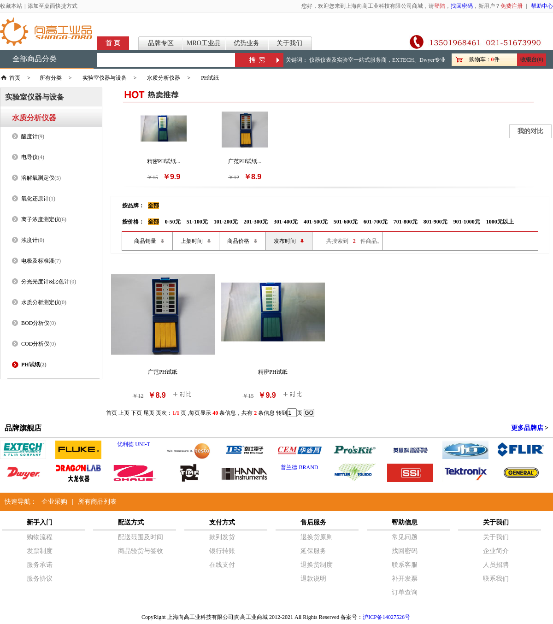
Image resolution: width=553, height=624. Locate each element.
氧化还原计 (35, 198)
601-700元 (376, 221)
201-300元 (256, 221)
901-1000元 (466, 221)
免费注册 (511, 6)
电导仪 (29, 157)
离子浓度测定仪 (40, 219)
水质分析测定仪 (40, 302)
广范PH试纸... (244, 161)
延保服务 (313, 550)
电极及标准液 (37, 261)
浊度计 (29, 240)
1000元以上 (500, 221)
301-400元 (286, 221)
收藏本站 (11, 6)
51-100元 (197, 221)
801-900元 (435, 221)
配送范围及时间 (140, 537)
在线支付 (222, 564)
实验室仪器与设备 (104, 78)
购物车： (480, 59)
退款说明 (313, 578)
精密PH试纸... (163, 161)
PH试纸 (210, 78)
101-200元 (226, 221)
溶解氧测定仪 (37, 178)
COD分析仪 (35, 344)
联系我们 (496, 578)
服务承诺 (40, 564)
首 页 (113, 43)
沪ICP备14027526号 (386, 617)
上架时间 (192, 241)
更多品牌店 (527, 427)
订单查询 (405, 592)
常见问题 (405, 537)
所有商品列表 (97, 501)
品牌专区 (161, 43)
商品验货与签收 (140, 550)
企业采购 (54, 501)
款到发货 (222, 537)
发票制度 (40, 550)
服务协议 (40, 578)
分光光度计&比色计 (45, 281)
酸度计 (29, 136)
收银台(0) (531, 59)
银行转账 (222, 550)
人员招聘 (496, 564)
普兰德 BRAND (299, 467)
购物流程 (40, 537)
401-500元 (316, 221)
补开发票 (405, 578)
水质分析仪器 (163, 78)
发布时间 (285, 241)
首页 (14, 78)
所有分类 (51, 78)
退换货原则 (316, 537)
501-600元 (346, 221)
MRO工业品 (204, 43)
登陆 (439, 6)
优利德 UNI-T (133, 444)
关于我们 (289, 43)
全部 (153, 205)
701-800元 (406, 221)
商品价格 (238, 241)
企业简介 (496, 550)
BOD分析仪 (35, 323)
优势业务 (246, 43)
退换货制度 (316, 564)
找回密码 (462, 6)
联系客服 (405, 564)
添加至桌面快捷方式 (52, 6)
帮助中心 (542, 6)
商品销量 (145, 241)
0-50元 (173, 221)
